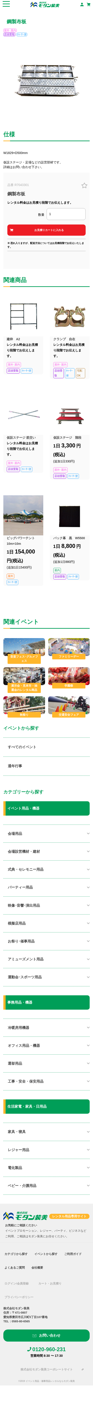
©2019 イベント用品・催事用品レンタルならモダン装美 (46, 1381)
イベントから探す (46, 1254)
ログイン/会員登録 (16, 1283)
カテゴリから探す (16, 1254)
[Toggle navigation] (6, 4)
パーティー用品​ (20, 887)
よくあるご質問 (14, 1267)
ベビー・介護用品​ (22, 1186)
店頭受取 (9, 34)
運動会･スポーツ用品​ (25, 977)
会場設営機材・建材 (24, 851)
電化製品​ (15, 1168)
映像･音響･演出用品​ (24, 905)
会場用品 (15, 834)
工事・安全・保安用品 (25, 1081)
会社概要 (37, 1267)
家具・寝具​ (17, 1132)
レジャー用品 (18, 1150)
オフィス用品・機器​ (24, 1045)
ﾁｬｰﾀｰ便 (22, 34)
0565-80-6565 (21, 1321)
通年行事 (15, 766)
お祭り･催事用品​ (21, 941)
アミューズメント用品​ (25, 959)
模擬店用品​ (17, 923)
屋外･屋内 (10, 30)
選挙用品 (15, 1063)
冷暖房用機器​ (18, 1028)
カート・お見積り (50, 1283)
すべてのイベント (22, 747)
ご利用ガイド (73, 1254)
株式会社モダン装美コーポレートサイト (47, 1369)
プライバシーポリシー (18, 1297)
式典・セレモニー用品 (25, 869)
